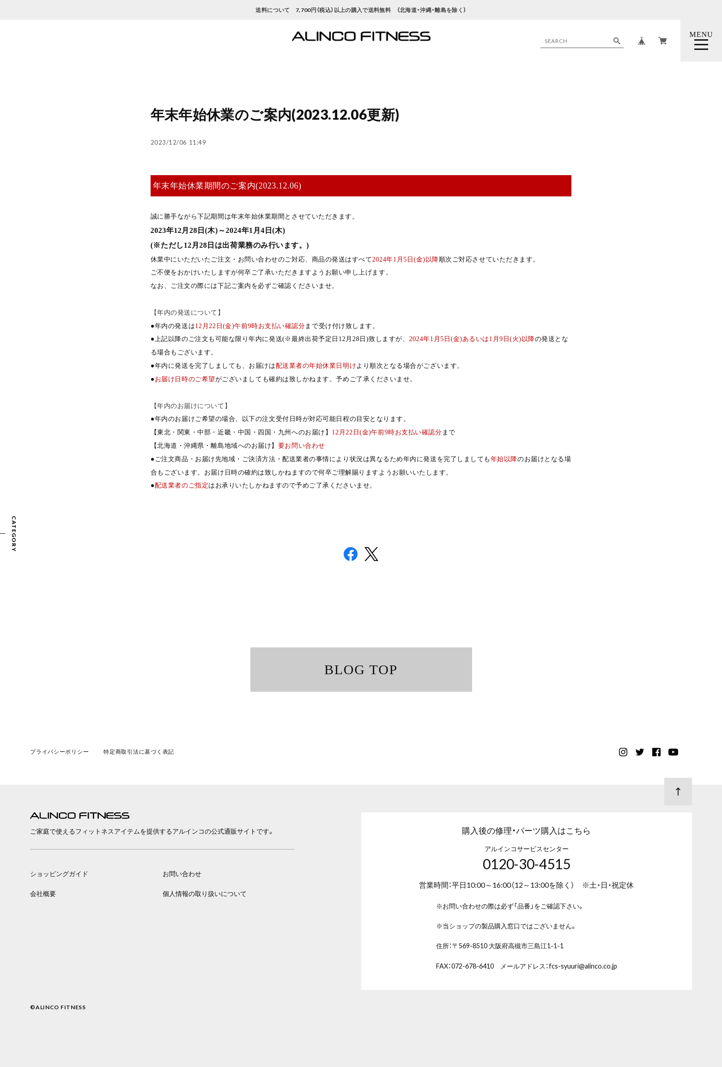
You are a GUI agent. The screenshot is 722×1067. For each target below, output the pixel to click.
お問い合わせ (182, 874)
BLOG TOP (361, 669)
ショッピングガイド (59, 874)
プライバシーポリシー (59, 752)
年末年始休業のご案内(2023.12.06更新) (275, 114)
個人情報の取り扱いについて (205, 893)
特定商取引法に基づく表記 (138, 752)
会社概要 (43, 893)
